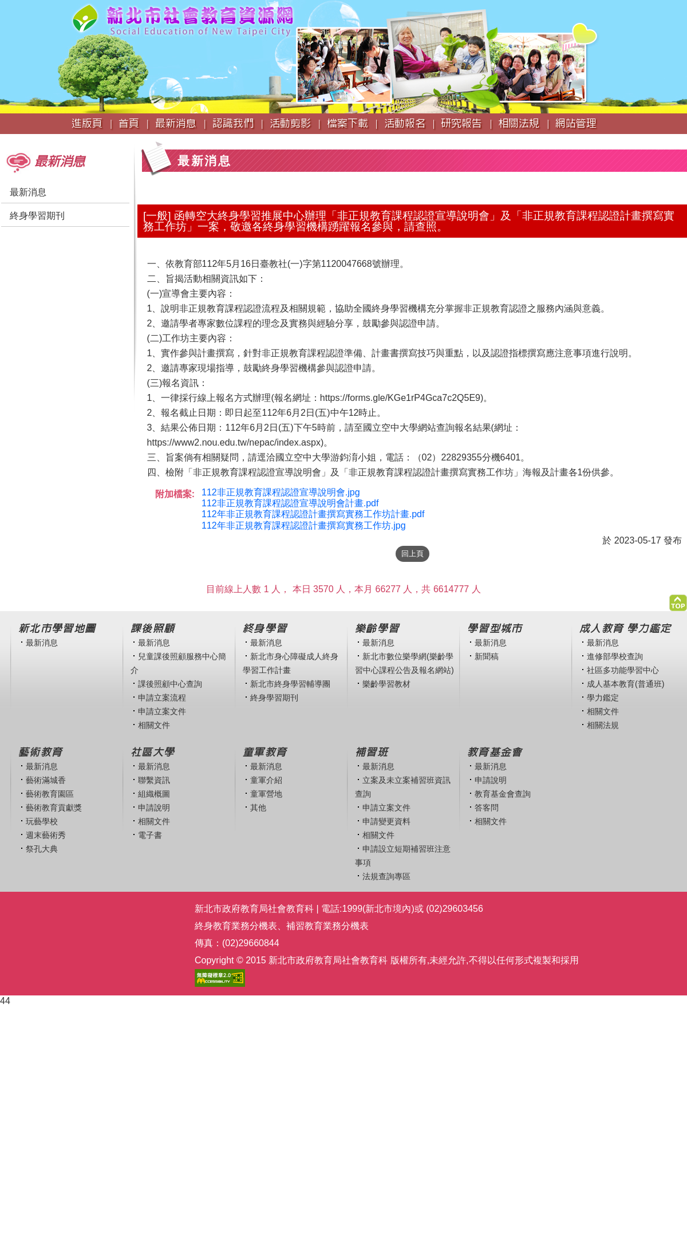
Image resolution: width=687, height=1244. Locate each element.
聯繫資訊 (154, 780)
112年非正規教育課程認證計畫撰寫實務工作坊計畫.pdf (313, 514)
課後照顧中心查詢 (170, 683)
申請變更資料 (386, 821)
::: (3, 139)
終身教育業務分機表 (236, 926)
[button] (678, 600)
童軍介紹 (266, 780)
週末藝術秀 (46, 835)
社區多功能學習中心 (623, 670)
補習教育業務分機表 (327, 926)
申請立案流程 (162, 697)
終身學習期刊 (37, 216)
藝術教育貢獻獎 (54, 807)
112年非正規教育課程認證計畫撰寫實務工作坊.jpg (304, 525)
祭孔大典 (42, 848)
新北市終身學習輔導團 (290, 683)
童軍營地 (266, 793)
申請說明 (154, 807)
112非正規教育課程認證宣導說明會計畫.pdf (290, 503)
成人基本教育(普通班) (626, 683)
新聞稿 (487, 656)
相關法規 (603, 725)
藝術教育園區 (50, 793)
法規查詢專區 (386, 876)
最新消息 (28, 192)
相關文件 (154, 725)
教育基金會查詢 (503, 793)
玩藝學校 (42, 821)
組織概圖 (154, 793)
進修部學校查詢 (615, 656)
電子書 (150, 835)
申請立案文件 (162, 711)
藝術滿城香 (46, 780)
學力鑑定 (603, 697)
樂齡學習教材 (386, 683)
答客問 (487, 807)
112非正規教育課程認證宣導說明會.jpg (281, 492)
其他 (258, 807)
